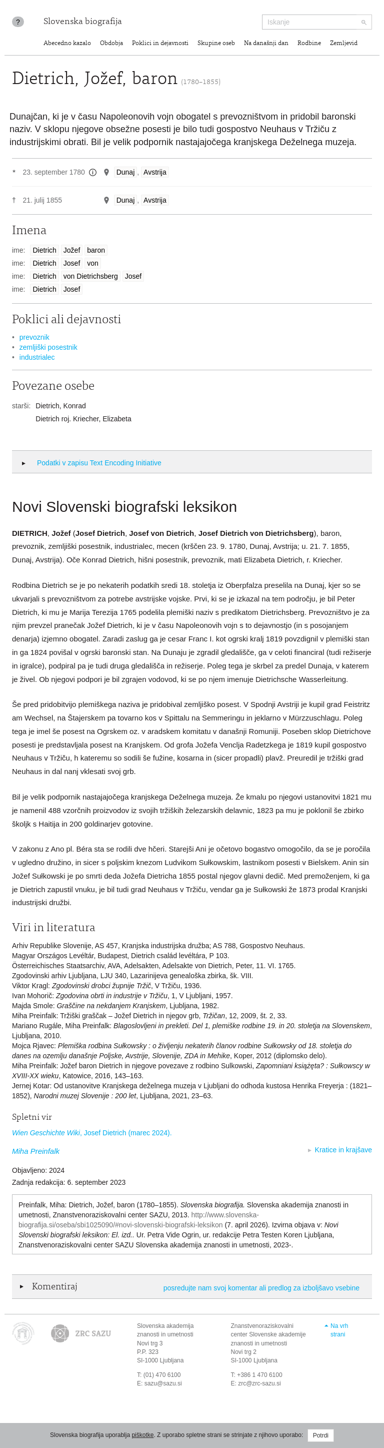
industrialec (37, 357)
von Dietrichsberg (91, 276)
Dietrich (44, 250)
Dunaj (125, 172)
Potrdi (320, 1435)
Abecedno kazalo (67, 44)
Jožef (72, 250)
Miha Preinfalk (36, 1151)
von (92, 263)
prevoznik (35, 337)
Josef (72, 263)
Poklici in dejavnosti (160, 44)
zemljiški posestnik (49, 347)
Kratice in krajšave (343, 1150)
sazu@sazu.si (163, 1383)
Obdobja (111, 44)
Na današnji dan (266, 44)
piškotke (143, 1434)
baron (96, 250)
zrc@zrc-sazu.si (259, 1383)
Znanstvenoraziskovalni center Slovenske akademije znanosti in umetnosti (268, 1334)
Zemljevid (344, 44)
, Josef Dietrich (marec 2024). (92, 1133)
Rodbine (309, 44)
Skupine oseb (216, 44)
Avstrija (155, 172)
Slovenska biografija (83, 22)
